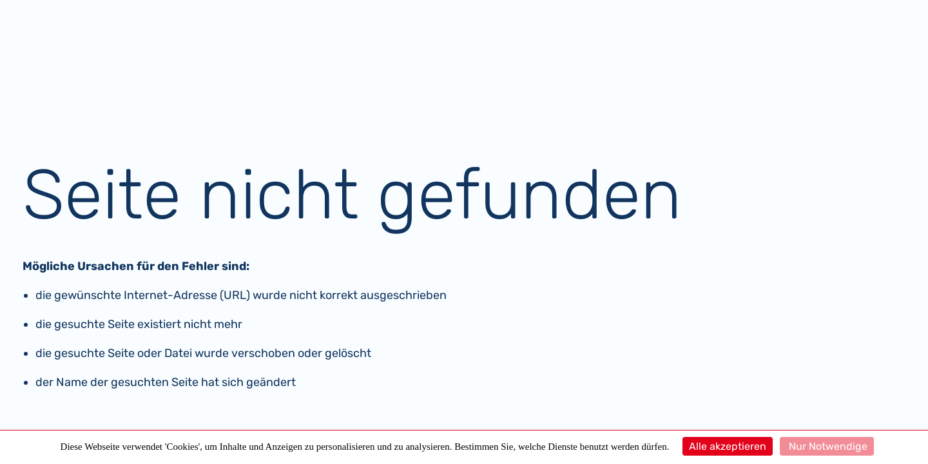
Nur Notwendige (826, 446)
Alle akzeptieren (727, 446)
